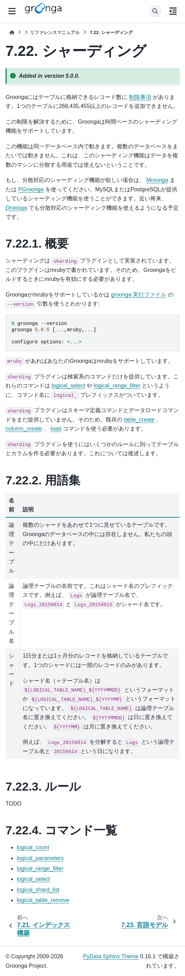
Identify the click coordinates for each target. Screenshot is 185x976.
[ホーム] (11, 32)
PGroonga (30, 189)
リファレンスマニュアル (52, 32)
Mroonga (157, 180)
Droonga (16, 208)
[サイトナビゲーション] (12, 11)
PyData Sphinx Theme (111, 956)
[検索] (155, 11)
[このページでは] (173, 11)
